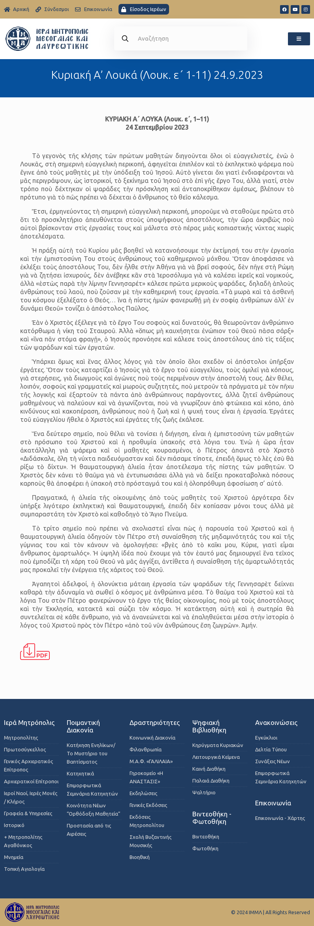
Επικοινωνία (273, 803)
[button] (299, 38)
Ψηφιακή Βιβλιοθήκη (209, 726)
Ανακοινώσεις (276, 722)
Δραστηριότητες (155, 722)
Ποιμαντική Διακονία (83, 726)
